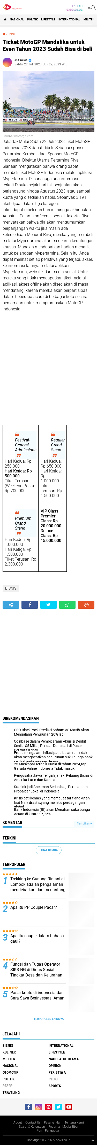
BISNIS (12, 34)
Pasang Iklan (52, 1122)
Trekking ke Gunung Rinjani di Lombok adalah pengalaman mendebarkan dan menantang (37, 884)
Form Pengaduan (49, 1130)
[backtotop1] (92, 1140)
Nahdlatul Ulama (64, 1059)
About (17, 1122)
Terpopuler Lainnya (49, 1019)
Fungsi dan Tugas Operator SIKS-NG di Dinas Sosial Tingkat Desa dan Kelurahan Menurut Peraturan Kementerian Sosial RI (36, 975)
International (69, 19)
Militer (89, 19)
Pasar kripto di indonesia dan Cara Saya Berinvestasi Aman (37, 995)
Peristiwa (57, 1072)
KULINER (9, 1052)
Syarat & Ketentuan (32, 1126)
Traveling (11, 1092)
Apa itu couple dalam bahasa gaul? (37, 938)
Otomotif (10, 1072)
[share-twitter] (48, 605)
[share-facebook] (29, 605)
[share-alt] (11, 605)
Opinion (55, 1066)
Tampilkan (84, 823)
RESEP (7, 1086)
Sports (55, 1086)
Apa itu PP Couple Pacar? (33, 907)
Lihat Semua (49, 850)
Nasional (17, 19)
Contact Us (33, 1122)
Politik (32, 19)
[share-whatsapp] (67, 605)
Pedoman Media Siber (63, 1126)
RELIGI (53, 1079)
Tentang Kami (74, 1122)
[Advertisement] (48, 368)
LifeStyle (48, 19)
